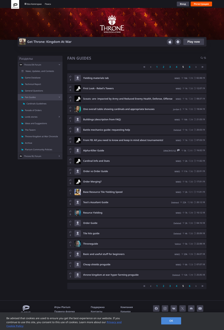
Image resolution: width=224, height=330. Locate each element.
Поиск (48, 4)
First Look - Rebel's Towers (98, 88)
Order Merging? (92, 181)
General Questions (34, 90)
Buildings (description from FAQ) (102, 119)
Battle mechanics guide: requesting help (106, 129)
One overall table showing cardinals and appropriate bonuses (119, 109)
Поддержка (98, 307)
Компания (127, 307)
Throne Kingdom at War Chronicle (41, 136)
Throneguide (90, 243)
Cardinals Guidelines (37, 103)
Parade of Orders (33, 110)
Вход (183, 4)
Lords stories (31, 116)
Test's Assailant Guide (95, 202)
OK (171, 321)
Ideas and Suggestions (36, 123)
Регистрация (201, 4)
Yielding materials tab (96, 78)
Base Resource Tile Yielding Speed (103, 192)
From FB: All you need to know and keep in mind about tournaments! (123, 140)
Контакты (96, 311)
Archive (28, 142)
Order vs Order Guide (95, 171)
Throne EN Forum (32, 64)
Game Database (32, 77)
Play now (193, 41)
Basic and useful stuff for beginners (104, 254)
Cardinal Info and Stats (96, 161)
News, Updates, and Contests (40, 71)
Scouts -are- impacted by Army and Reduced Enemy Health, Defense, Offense (128, 98)
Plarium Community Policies (38, 149)
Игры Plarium (62, 307)
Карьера (126, 311)
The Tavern (30, 129)
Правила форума (64, 311)
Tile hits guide (91, 233)
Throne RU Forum (32, 156)
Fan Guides (30, 97)
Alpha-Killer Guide (93, 150)
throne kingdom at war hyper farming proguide (111, 274)
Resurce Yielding (93, 212)
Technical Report (33, 84)
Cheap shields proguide (96, 264)
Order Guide (90, 223)
